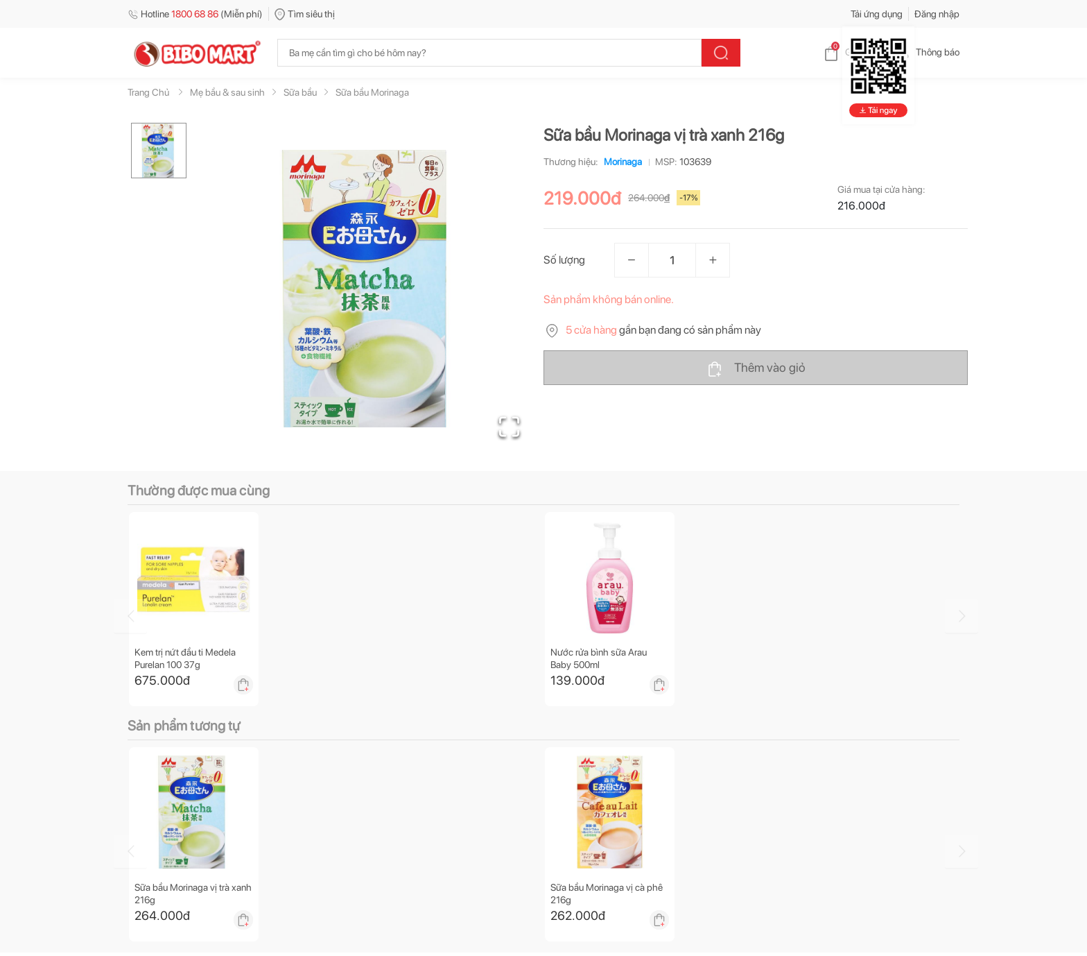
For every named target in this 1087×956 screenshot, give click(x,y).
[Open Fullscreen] (509, 426)
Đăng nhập (936, 13)
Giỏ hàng (852, 52)
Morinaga (620, 161)
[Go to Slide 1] (158, 150)
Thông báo (926, 52)
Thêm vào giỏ (756, 368)
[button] (369, 288)
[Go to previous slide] (130, 616)
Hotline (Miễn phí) (195, 13)
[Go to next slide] (961, 616)
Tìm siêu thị (305, 13)
